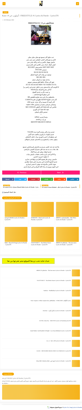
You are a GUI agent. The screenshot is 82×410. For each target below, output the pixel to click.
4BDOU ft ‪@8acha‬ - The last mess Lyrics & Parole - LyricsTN (53, 270)
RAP (5, 12)
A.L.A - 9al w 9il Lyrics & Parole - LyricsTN (58, 341)
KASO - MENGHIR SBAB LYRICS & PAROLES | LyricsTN (54, 351)
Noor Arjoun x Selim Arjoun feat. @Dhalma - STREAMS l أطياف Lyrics (51, 300)
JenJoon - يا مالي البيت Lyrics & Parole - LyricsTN (57, 310)
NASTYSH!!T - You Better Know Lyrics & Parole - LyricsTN (54, 280)
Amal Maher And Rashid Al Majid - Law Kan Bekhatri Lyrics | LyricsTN (50, 331)
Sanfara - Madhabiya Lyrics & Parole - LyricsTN (57, 290)
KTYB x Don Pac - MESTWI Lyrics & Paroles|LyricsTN (55, 320)
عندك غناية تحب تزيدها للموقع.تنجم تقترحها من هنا (28, 261)
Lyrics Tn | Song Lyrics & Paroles (72, 407)
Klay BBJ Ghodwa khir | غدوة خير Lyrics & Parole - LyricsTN (53, 361)
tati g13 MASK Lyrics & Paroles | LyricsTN (16, 378)
